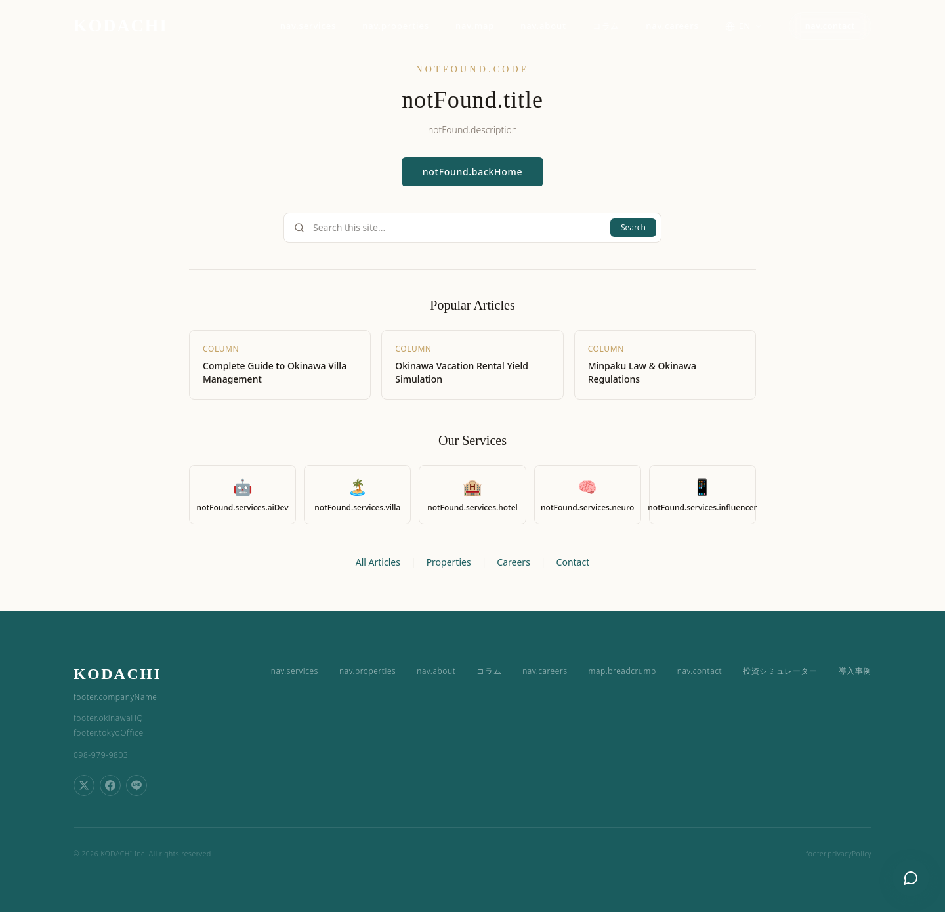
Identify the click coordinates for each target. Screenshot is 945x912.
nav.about (543, 25)
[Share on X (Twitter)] (84, 785)
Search (633, 227)
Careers (513, 562)
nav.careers (672, 25)
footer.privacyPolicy (839, 853)
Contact (573, 562)
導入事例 (855, 671)
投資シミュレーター (780, 671)
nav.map (474, 25)
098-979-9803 (101, 754)
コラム (606, 25)
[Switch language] (744, 26)
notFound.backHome (472, 171)
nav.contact (830, 25)
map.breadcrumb (622, 671)
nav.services (308, 25)
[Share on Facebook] (110, 785)
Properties (449, 562)
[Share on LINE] (136, 785)
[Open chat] (910, 878)
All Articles (378, 562)
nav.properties (395, 25)
